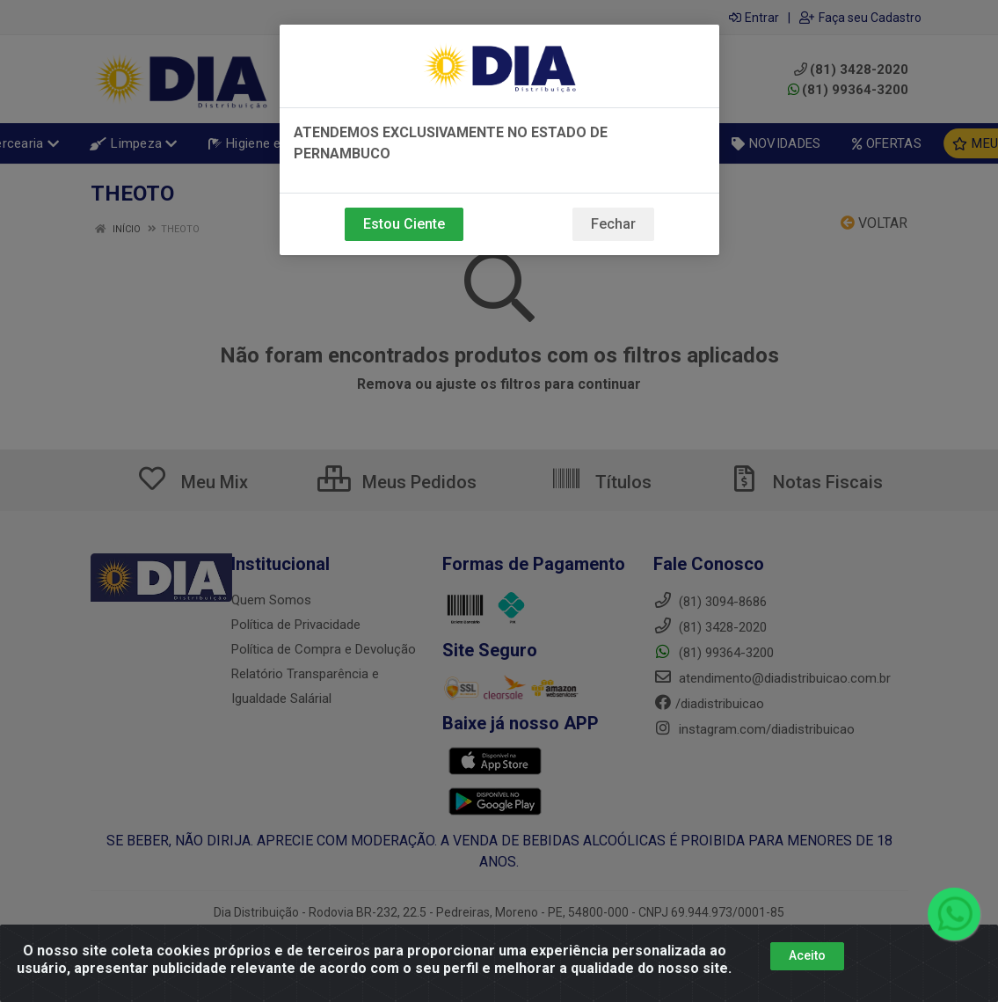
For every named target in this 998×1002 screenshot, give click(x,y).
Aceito (807, 955)
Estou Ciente (404, 224)
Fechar (613, 224)
